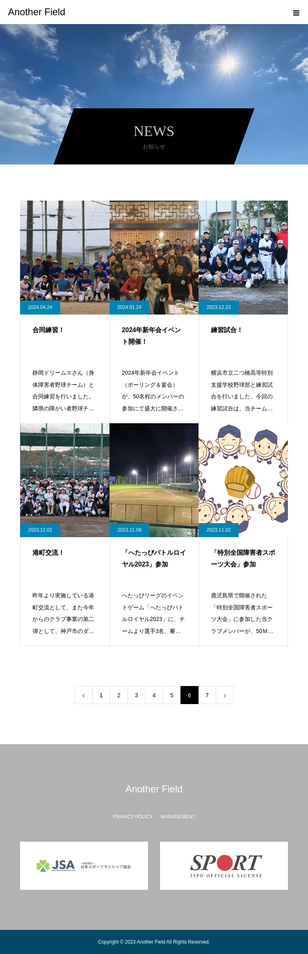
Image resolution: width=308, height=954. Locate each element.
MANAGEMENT (177, 817)
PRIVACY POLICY (133, 817)
